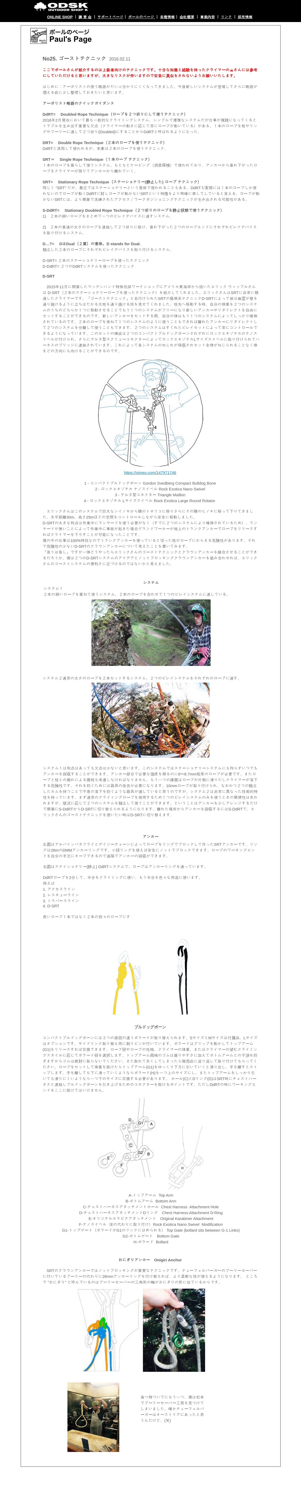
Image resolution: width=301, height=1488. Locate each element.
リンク (226, 17)
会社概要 (187, 17)
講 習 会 (84, 17)
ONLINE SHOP (60, 17)
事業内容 (207, 17)
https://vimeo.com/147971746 (150, 472)
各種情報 (167, 17)
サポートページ (110, 17)
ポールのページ (141, 17)
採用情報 (245, 17)
